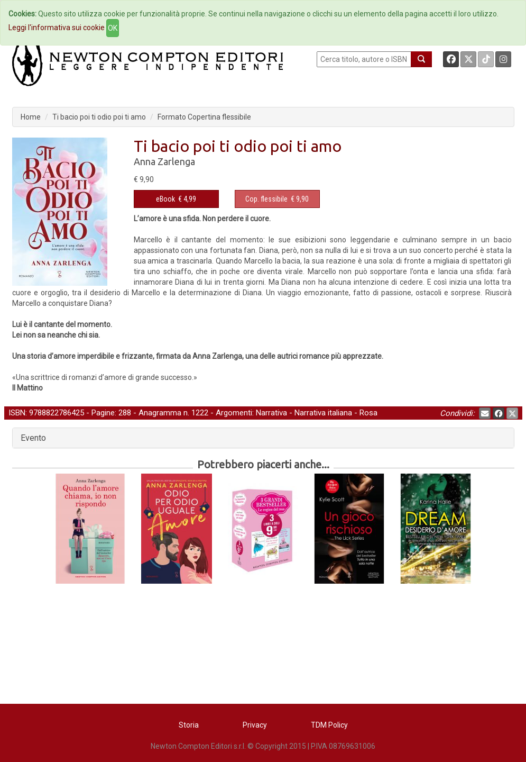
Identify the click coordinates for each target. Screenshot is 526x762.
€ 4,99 (176, 199)
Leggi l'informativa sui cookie (56, 27)
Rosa (368, 413)
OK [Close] (112, 28)
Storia (189, 725)
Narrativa (271, 413)
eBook (165, 199)
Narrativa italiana (323, 413)
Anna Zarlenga (164, 161)
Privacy (255, 725)
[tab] (263, 438)
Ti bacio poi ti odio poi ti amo (99, 117)
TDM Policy (329, 725)
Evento (33, 438)
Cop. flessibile (266, 199)
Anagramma (160, 413)
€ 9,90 (277, 199)
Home (31, 117)
